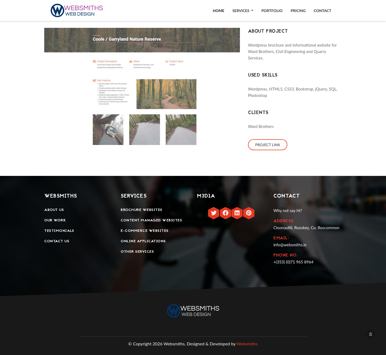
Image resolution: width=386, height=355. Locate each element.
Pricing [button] (298, 10)
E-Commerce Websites (145, 231)
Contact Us (56, 241)
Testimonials (59, 231)
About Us (54, 210)
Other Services (137, 252)
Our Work (55, 220)
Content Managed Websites (151, 220)
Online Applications (143, 241)
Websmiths (247, 343)
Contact (322, 10)
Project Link (267, 144)
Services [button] (241, 10)
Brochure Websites (141, 210)
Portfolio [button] (272, 10)
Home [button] (218, 10)
